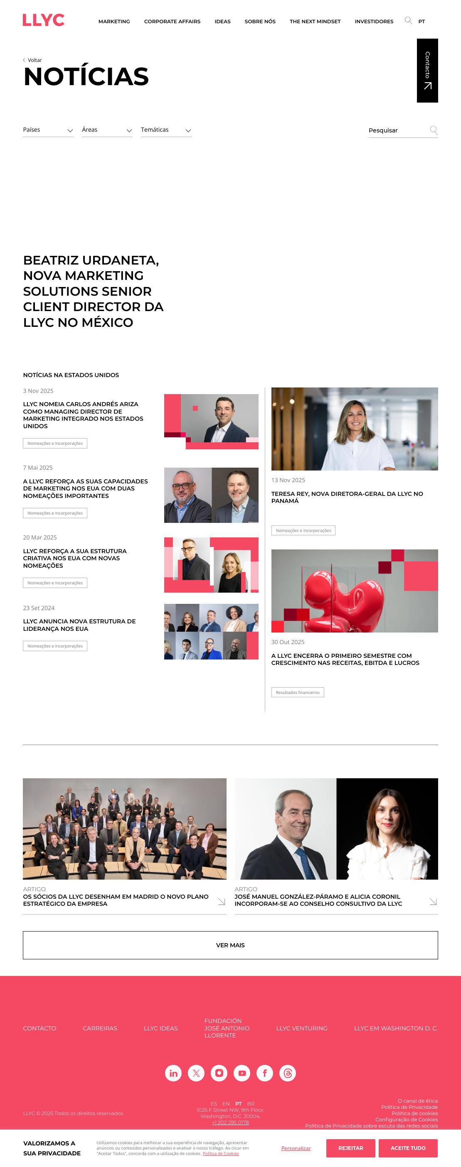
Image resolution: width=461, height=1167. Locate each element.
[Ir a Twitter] (196, 1077)
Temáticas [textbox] (154, 130)
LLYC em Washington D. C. (396, 1033)
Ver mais (230, 947)
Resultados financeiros (298, 692)
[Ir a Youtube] (242, 1077)
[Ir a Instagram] (219, 1077)
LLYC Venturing (302, 1033)
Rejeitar (350, 1148)
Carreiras (100, 1033)
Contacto (427, 64)
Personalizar (296, 1148)
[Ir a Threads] (287, 1077)
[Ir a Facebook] (264, 1077)
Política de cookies (415, 1118)
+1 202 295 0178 (230, 1128)
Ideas (222, 22)
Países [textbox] (31, 130)
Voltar (35, 60)
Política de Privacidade (409, 1112)
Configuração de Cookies (406, 1124)
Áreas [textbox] (89, 130)
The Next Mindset (315, 22)
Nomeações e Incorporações (55, 443)
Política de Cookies (221, 1153)
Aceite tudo (408, 1148)
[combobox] (48, 129)
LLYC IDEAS (160, 1033)
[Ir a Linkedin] (173, 1077)
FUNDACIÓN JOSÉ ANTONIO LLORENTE (227, 1033)
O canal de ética (418, 1106)
